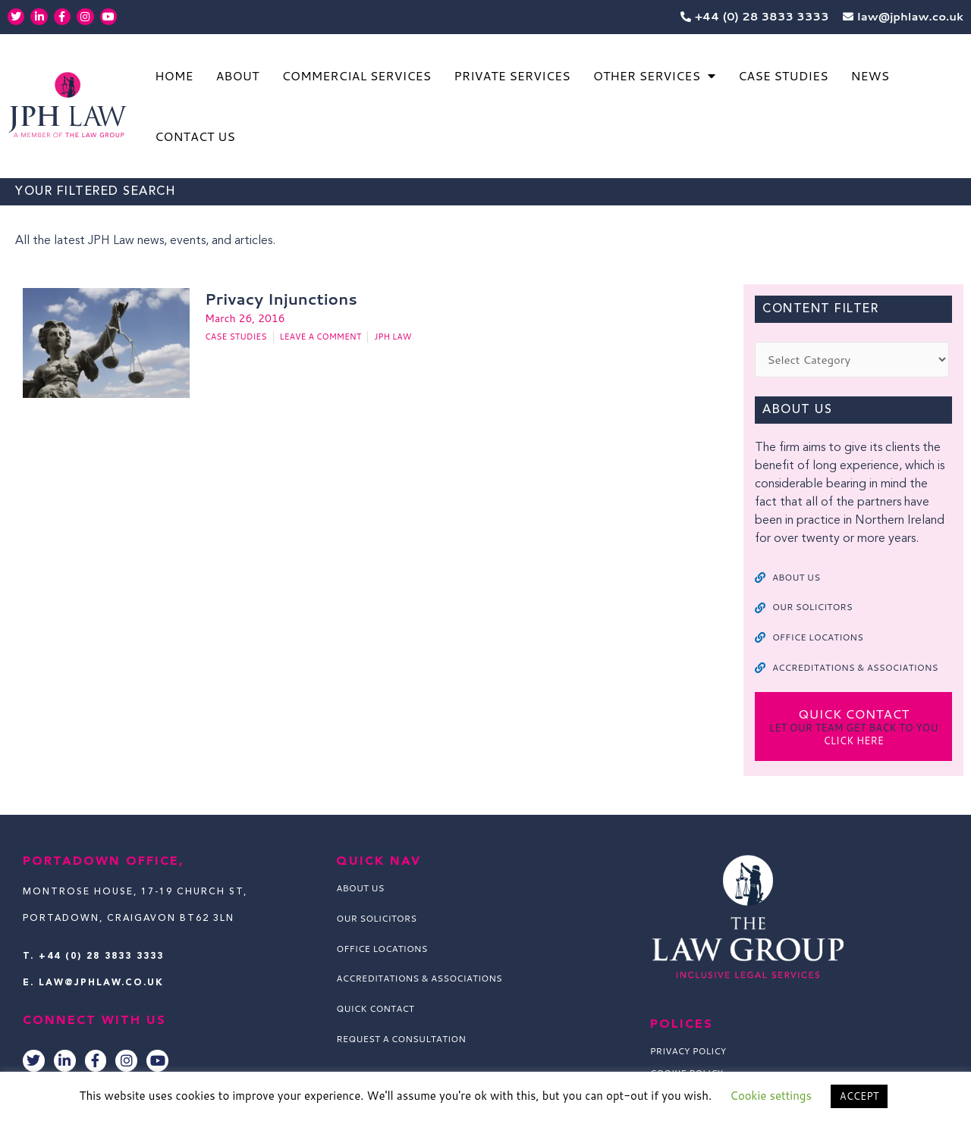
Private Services (512, 75)
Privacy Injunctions (280, 298)
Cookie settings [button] (771, 1096)
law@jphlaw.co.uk (101, 983)
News (870, 75)
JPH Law (392, 337)
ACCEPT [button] (859, 1096)
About (237, 75)
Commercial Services (356, 75)
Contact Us (195, 136)
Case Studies (783, 75)
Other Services (654, 75)
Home (174, 75)
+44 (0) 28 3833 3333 (101, 956)
